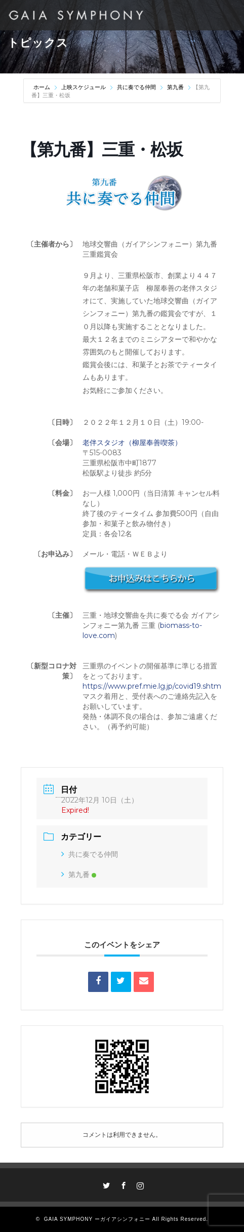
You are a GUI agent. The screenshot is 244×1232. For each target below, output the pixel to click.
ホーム (42, 87)
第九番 (175, 87)
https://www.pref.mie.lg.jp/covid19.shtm (152, 686)
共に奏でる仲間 (136, 87)
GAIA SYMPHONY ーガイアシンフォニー (97, 1219)
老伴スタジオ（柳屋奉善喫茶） (132, 442)
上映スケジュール (83, 87)
